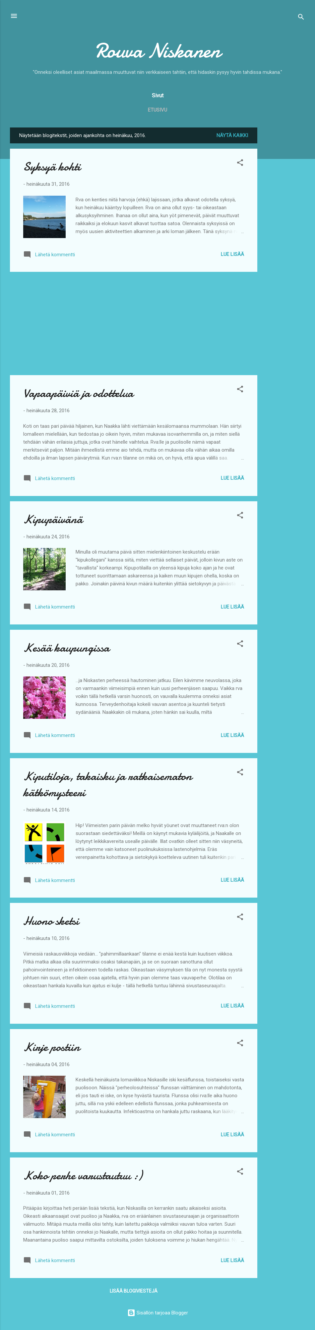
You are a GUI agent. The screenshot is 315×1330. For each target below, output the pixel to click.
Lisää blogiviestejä (134, 1291)
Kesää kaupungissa (66, 648)
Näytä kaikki (232, 135)
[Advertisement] (284, 226)
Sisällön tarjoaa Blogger (157, 1313)
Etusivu (157, 110)
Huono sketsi (51, 921)
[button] (240, 164)
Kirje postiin (51, 1047)
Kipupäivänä (53, 519)
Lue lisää (232, 254)
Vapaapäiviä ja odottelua (78, 393)
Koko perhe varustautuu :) (82, 1175)
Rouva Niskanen (157, 50)
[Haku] (301, 18)
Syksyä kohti (52, 167)
